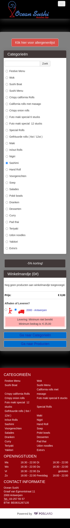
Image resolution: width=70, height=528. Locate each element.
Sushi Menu (14, 90)
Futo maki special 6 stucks (23, 117)
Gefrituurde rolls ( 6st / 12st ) (24, 136)
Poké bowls (14, 195)
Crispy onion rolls (18, 110)
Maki (10, 143)
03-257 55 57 (17, 498)
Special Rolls (15, 130)
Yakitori (12, 241)
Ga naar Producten (35, 344)
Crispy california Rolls (20, 97)
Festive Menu (15, 71)
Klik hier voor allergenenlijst (35, 42)
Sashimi (12, 162)
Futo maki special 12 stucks (24, 123)
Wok (10, 77)
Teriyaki (12, 228)
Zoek (45, 63)
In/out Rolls (14, 149)
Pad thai (12, 222)
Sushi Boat (14, 84)
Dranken (12, 202)
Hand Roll (13, 169)
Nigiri (10, 156)
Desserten (13, 208)
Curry (11, 215)
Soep (10, 182)
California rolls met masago (23, 103)
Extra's (11, 248)
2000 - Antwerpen (36, 310)
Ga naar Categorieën (35, 335)
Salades (12, 189)
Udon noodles (15, 235)
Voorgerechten (16, 176)
